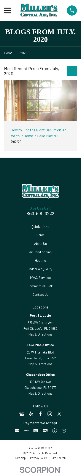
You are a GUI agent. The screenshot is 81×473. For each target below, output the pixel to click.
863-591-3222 (40, 214)
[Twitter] (59, 414)
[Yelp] (31, 414)
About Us (40, 243)
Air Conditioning (40, 252)
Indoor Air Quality (40, 269)
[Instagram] (50, 414)
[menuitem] (20, 457)
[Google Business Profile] (21, 414)
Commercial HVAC (40, 286)
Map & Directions (40, 334)
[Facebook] (40, 414)
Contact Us (40, 294)
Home (40, 235)
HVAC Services (40, 277)
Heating (40, 260)
